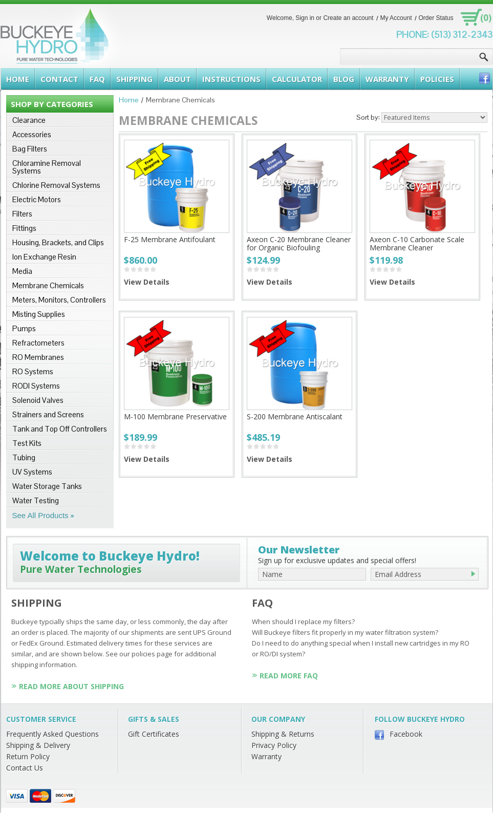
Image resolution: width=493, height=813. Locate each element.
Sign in (304, 18)
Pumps (24, 328)
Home (129, 99)
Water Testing (35, 500)
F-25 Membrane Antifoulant (170, 239)
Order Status (435, 18)
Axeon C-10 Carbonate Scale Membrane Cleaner (417, 243)
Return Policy (28, 756)
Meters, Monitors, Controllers (59, 300)
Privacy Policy (273, 745)
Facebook (406, 734)
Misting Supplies (38, 314)
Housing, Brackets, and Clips (58, 242)
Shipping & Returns (282, 734)
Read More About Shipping (71, 686)
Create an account (348, 18)
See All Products (40, 515)
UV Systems (32, 472)
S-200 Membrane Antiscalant (294, 416)
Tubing (23, 457)
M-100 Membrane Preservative (175, 416)
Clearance (29, 120)
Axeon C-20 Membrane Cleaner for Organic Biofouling (299, 243)
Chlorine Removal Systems (56, 185)
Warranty (266, 756)
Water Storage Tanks (47, 486)
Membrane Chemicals (48, 285)
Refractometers (38, 343)
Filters (22, 214)
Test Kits (26, 443)
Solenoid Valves (37, 400)
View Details (146, 282)
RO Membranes (38, 357)
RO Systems (32, 371)
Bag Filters (29, 149)
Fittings (24, 228)
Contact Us (24, 768)
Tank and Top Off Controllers (59, 429)
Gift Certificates (153, 734)
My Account (396, 18)
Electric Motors (36, 199)
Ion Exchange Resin (44, 257)
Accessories (31, 134)
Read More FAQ (289, 675)
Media (22, 271)
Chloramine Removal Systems (46, 167)
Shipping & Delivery (38, 745)
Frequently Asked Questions (52, 734)
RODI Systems (36, 386)
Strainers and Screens (48, 414)
